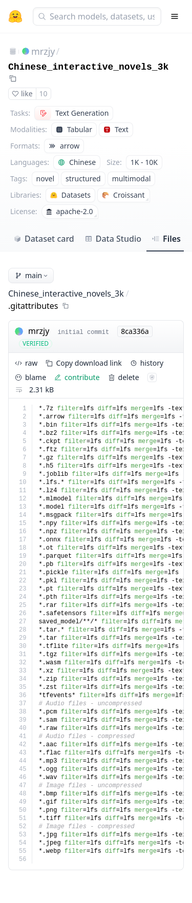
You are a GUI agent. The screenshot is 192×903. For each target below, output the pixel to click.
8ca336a (134, 331)
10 (43, 93)
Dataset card (43, 238)
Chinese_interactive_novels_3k (88, 67)
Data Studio (112, 238)
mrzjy (43, 51)
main (32, 275)
